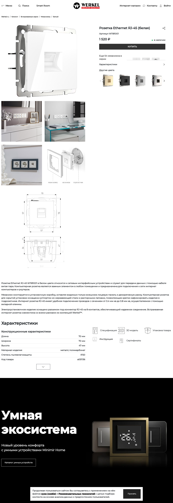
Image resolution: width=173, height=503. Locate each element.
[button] (100, 81)
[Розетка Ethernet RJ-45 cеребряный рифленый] (140, 80)
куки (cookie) (48, 494)
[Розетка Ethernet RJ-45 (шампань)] (107, 80)
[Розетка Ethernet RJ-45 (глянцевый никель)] (157, 80)
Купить (132, 46)
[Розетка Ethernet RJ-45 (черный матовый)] (124, 80)
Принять (129, 494)
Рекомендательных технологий (77, 494)
